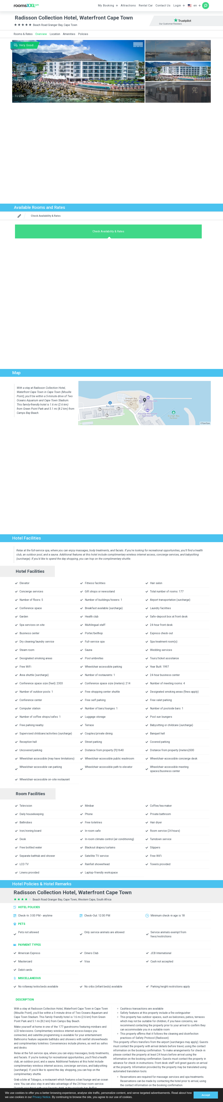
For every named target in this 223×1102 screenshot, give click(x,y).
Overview (41, 34)
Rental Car (146, 5)
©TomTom (205, 423)
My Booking (106, 5)
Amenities (69, 34)
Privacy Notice (41, 1097)
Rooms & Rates (23, 34)
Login (177, 5)
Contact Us (163, 5)
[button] (133, 1097)
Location (55, 34)
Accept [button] (206, 1095)
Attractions (128, 5)
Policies (83, 34)
